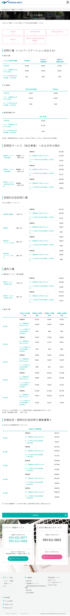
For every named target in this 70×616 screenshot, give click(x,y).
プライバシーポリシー (10, 614)
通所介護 (12, 40)
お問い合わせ (8, 608)
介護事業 (35, 515)
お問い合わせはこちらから (20, 559)
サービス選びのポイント (55, 583)
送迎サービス (52, 580)
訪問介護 (12, 32)
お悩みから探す (52, 585)
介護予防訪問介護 (35, 32)
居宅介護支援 (30, 593)
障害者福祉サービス (54, 578)
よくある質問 (8, 601)
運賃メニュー (8, 584)
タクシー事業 (8, 578)
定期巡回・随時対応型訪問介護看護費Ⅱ (35, 40)
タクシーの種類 (8, 581)
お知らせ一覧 (8, 605)
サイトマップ (27, 614)
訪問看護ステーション (32, 584)
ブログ (4, 587)
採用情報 (6, 598)
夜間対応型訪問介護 (57, 32)
